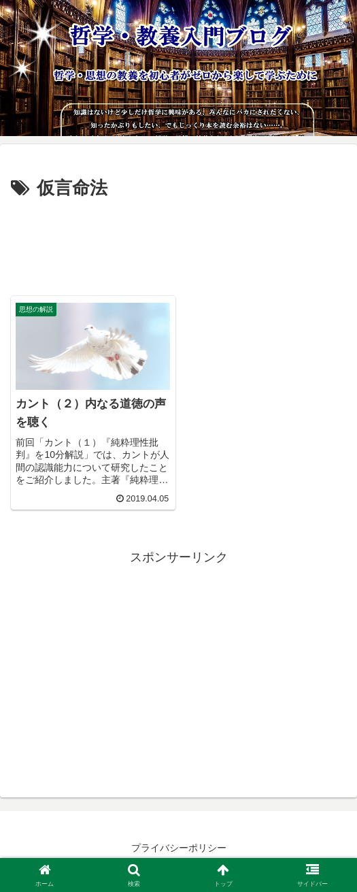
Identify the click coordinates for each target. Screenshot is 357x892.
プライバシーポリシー (178, 847)
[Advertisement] (178, 245)
